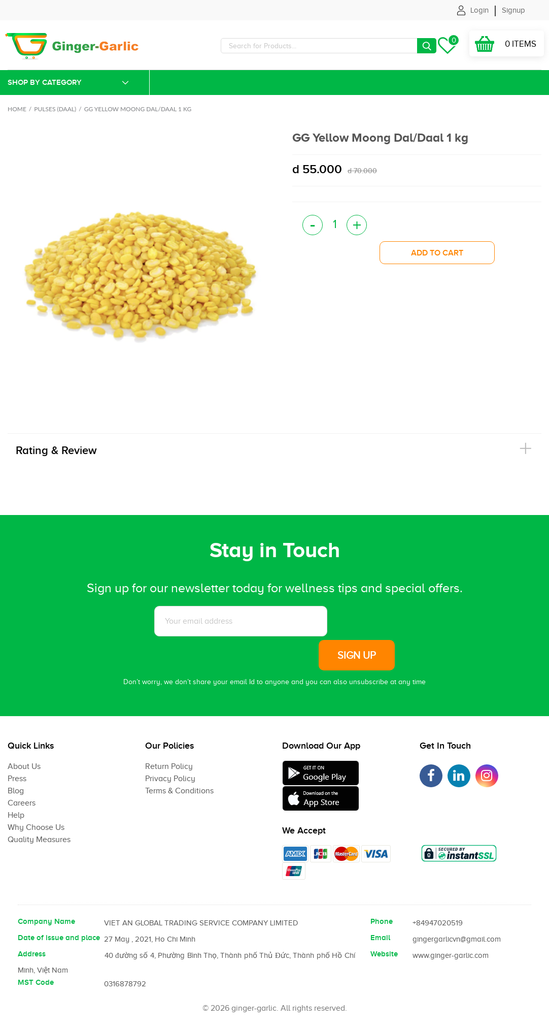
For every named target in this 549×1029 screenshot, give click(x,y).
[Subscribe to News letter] (240, 621)
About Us (24, 766)
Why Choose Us (36, 827)
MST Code (36, 982)
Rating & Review (56, 450)
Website (384, 954)
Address (32, 954)
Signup (513, 10)
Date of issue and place (59, 938)
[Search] (328, 45)
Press (17, 778)
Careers (22, 803)
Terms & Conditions (179, 790)
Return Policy (169, 766)
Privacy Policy (170, 778)
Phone (381, 921)
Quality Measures (39, 839)
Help (16, 815)
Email (380, 938)
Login (479, 10)
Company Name (46, 921)
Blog (16, 790)
